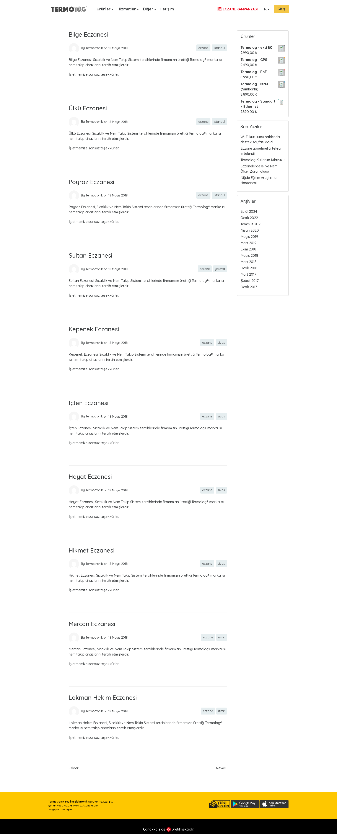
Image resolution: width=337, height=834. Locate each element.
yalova (220, 269)
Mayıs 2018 (249, 255)
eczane (203, 48)
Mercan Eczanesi (92, 624)
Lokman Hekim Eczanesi (103, 697)
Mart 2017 (248, 274)
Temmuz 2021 (251, 224)
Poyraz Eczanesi (91, 182)
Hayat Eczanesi (90, 476)
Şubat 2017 (250, 280)
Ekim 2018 (248, 249)
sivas (221, 343)
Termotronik (94, 48)
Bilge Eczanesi (88, 34)
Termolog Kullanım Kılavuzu (263, 160)
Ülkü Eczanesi (88, 108)
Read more (77, 87)
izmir (221, 637)
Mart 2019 (248, 243)
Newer (221, 768)
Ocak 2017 (249, 287)
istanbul (219, 48)
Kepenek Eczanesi (94, 329)
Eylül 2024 (249, 211)
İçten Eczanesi (88, 403)
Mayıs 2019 (249, 236)
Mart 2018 (248, 262)
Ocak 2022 (249, 218)
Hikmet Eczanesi (91, 550)
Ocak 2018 (249, 268)
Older (74, 768)
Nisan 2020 (250, 230)
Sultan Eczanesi (90, 255)
